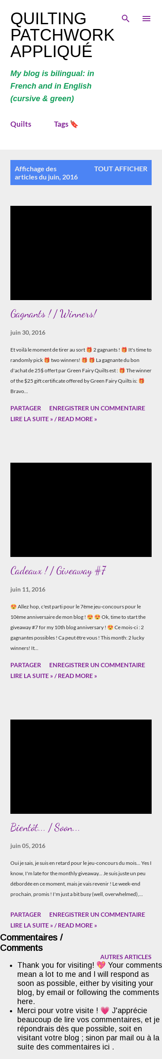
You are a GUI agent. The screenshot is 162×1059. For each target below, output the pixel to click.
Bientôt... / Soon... (45, 827)
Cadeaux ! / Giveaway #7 (57, 570)
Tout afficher (120, 168)
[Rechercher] (126, 15)
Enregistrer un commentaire (97, 408)
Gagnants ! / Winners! (53, 313)
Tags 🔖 (66, 123)
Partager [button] (25, 408)
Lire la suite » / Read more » (53, 418)
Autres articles (126, 956)
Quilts (20, 123)
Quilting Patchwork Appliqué (62, 35)
